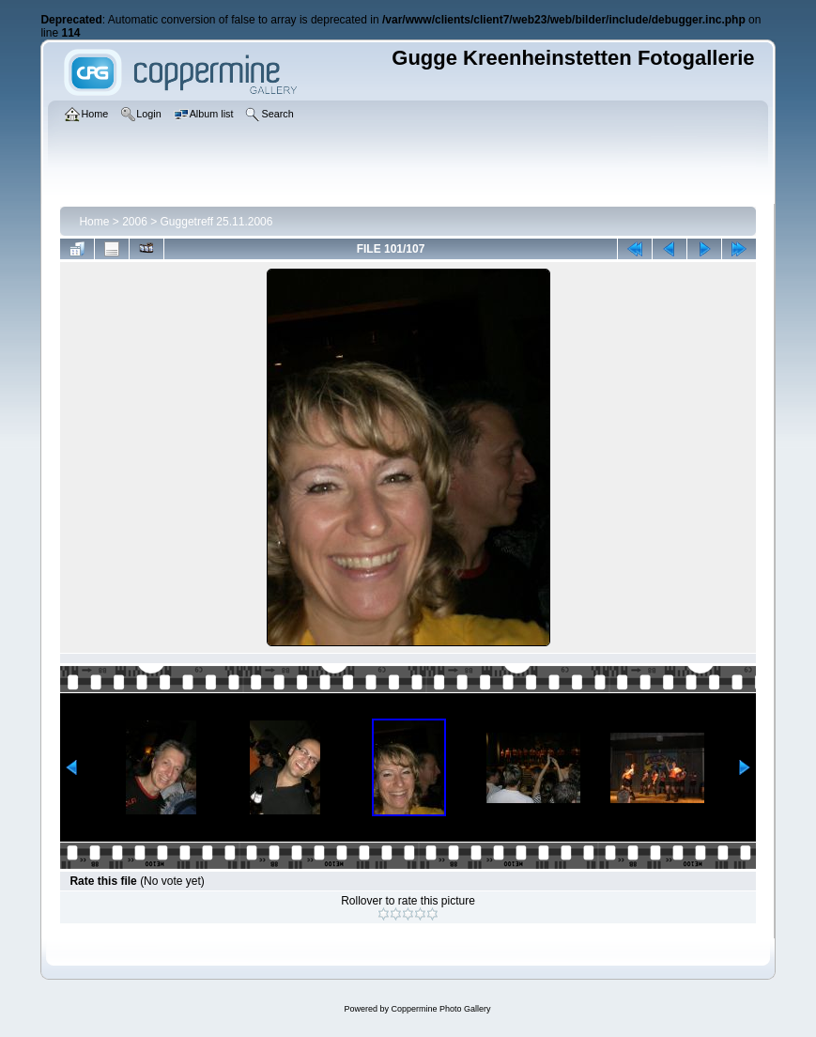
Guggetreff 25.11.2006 (217, 221)
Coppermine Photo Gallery (440, 1009)
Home (94, 221)
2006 (134, 221)
